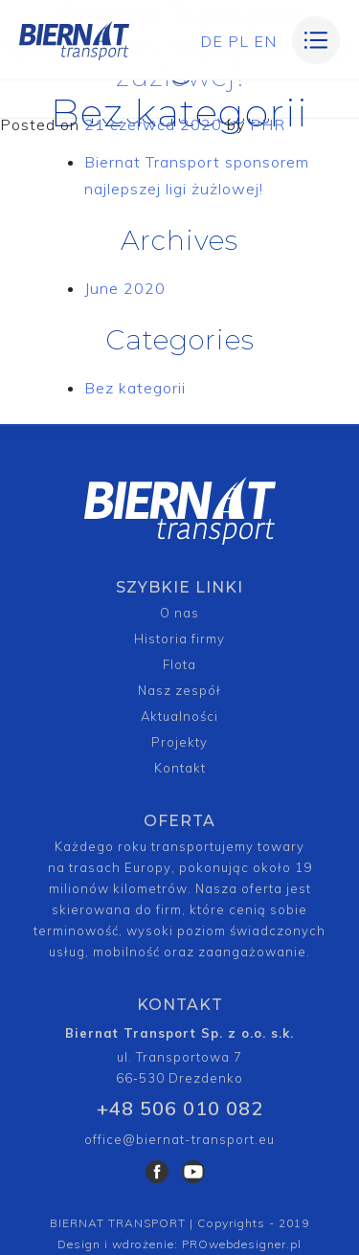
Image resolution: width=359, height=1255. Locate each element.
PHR (267, 124)
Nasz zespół (179, 690)
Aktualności (179, 716)
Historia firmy (179, 638)
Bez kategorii (135, 387)
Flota (179, 664)
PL (238, 41)
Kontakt (180, 767)
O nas (179, 612)
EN (265, 41)
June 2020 (125, 288)
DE (211, 41)
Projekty (179, 742)
